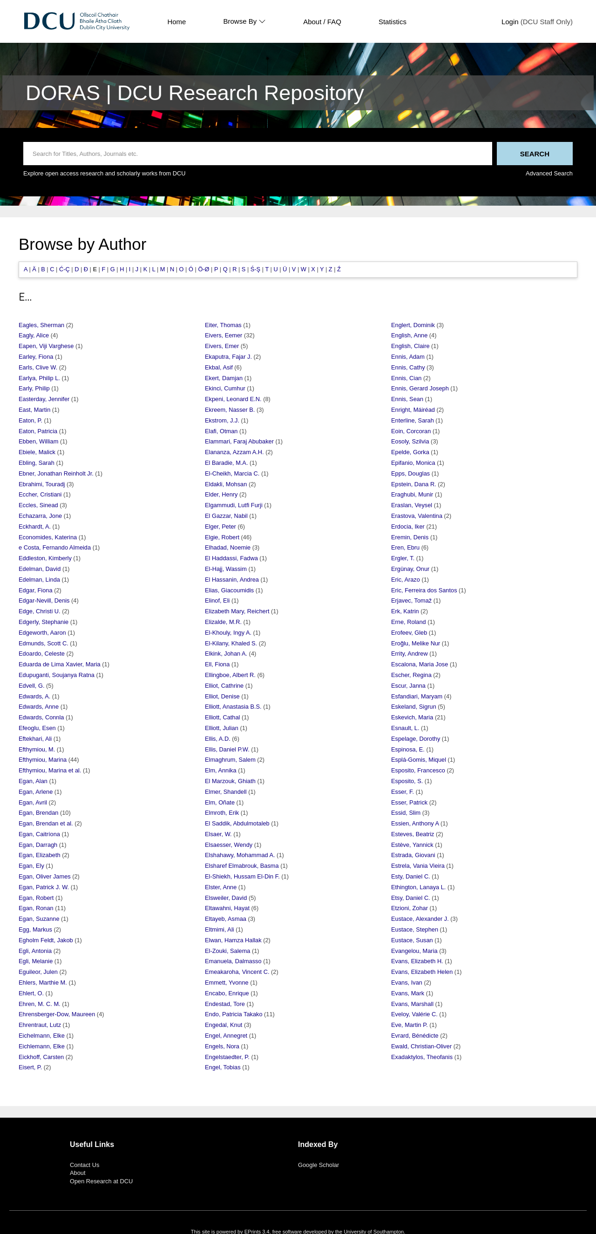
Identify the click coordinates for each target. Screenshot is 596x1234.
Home (176, 22)
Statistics (392, 22)
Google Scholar (318, 1164)
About (77, 1172)
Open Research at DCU (101, 1181)
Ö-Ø (203, 269)
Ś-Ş (255, 269)
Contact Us (84, 1164)
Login (510, 22)
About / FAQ (322, 22)
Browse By (244, 21)
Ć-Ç (64, 269)
